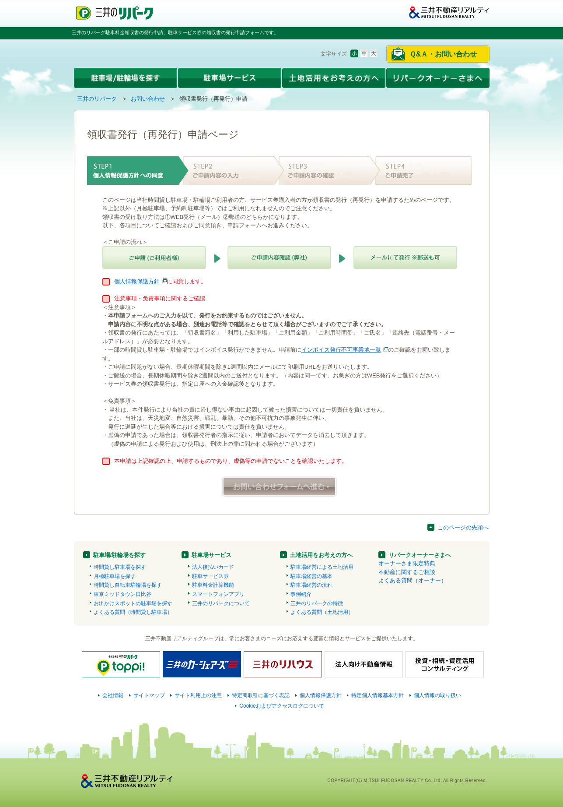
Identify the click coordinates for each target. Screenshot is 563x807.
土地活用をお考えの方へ (321, 555)
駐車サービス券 (210, 576)
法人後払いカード (213, 567)
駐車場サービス (211, 555)
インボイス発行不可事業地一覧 (341, 349)
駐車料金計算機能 (213, 585)
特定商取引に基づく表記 (261, 695)
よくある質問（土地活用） (321, 612)
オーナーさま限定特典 (406, 563)
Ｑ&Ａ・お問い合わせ (443, 54)
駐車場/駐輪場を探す (119, 555)
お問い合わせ (148, 98)
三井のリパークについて (221, 603)
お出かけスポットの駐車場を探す (133, 603)
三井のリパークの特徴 (316, 603)
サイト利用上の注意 (198, 695)
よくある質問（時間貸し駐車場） (133, 612)
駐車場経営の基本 (311, 576)
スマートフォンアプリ (218, 594)
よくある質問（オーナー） (412, 580)
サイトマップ (149, 695)
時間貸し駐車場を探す (120, 567)
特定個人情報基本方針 (377, 695)
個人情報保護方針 (137, 281)
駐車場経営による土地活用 (321, 567)
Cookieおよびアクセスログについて (281, 706)
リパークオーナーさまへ (419, 555)
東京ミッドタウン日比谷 (122, 594)
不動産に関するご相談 (406, 572)
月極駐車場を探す (115, 576)
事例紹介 (300, 594)
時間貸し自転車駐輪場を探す (128, 585)
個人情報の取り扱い (437, 695)
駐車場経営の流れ (311, 585)
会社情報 (112, 695)
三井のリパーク (97, 98)
